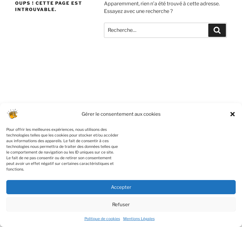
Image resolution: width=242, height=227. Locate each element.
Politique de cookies (102, 221)
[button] (232, 117)
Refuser (121, 207)
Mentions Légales (139, 221)
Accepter (121, 190)
